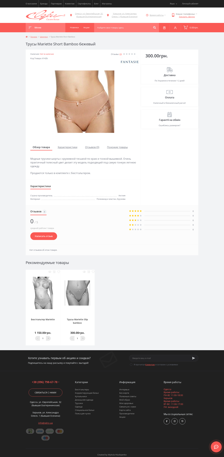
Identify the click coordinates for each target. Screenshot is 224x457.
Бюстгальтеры (82, 389)
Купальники (81, 396)
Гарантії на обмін (169, 120)
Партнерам (56, 3)
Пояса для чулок (83, 413)
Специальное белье (84, 410)
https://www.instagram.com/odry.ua (174, 421)
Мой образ (124, 399)
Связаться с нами (45, 392)
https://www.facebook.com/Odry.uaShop (166, 421)
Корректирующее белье (87, 393)
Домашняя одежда (84, 399)
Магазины (107, 3)
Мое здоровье (126, 403)
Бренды (44, 3)
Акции (122, 417)
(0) (120, 54)
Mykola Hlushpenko (117, 454)
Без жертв (124, 393)
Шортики (44, 37)
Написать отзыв (44, 236)
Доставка (169, 75)
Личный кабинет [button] (190, 3)
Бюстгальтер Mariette (43, 319)
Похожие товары (117, 147)
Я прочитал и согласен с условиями (156, 364)
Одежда (78, 406)
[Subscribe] (193, 358)
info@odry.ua (45, 422)
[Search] (154, 27)
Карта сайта (125, 410)
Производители (126, 413)
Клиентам (70, 3)
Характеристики (67, 147)
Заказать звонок (187, 16)
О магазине (31, 3)
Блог (96, 3)
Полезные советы (127, 396)
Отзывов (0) (92, 147)
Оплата (169, 97)
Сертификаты (84, 3)
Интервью (124, 389)
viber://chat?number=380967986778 (182, 421)
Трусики (33, 37)
